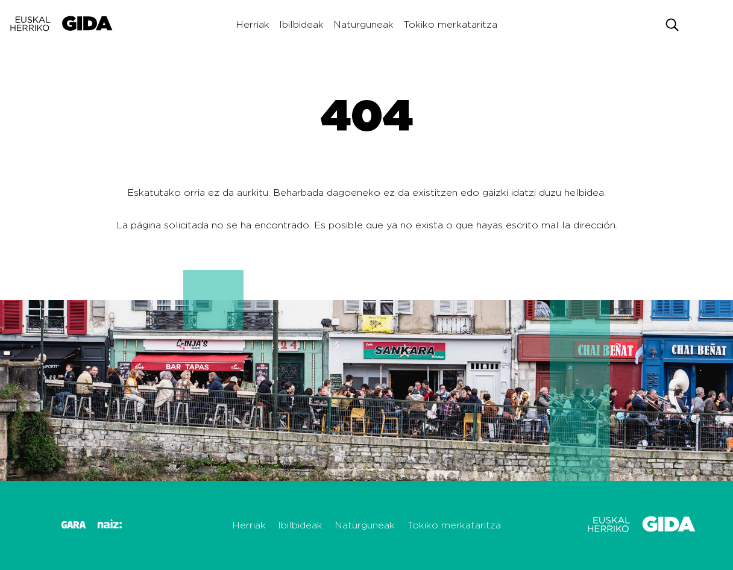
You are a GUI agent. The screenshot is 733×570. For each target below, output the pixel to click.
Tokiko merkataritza (450, 25)
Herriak (252, 25)
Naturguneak (363, 25)
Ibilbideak (301, 25)
